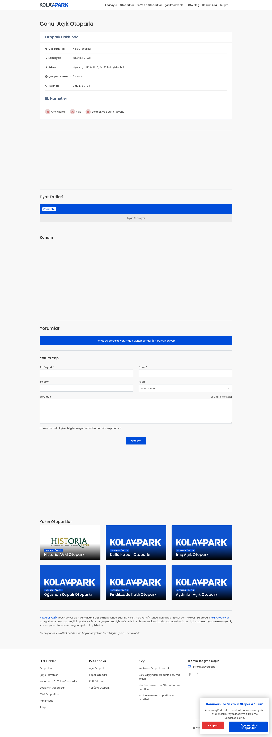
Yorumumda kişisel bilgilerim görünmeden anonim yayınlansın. (82, 428)
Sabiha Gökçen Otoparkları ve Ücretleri (157, 697)
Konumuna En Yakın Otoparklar (58, 681)
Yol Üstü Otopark (99, 687)
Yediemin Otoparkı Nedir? (154, 668)
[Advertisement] (136, 159)
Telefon (44, 381)
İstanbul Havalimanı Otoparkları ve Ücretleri (159, 687)
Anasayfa (111, 5)
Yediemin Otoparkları (52, 687)
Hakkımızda (209, 5)
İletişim (224, 5)
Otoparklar (127, 5)
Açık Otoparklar (220, 617)
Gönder (136, 440)
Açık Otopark (97, 668)
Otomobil (49, 209)
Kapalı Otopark (98, 675)
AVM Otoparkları (49, 694)
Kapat (212, 725)
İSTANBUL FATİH (48, 617)
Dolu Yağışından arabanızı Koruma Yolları (159, 676)
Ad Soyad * (47, 367)
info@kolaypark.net (204, 666)
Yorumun (45, 397)
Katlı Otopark (97, 681)
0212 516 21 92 (81, 86)
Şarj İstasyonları (175, 5)
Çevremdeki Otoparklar (248, 727)
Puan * (143, 381)
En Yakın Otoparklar (149, 5)
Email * (143, 367)
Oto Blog (193, 5)
